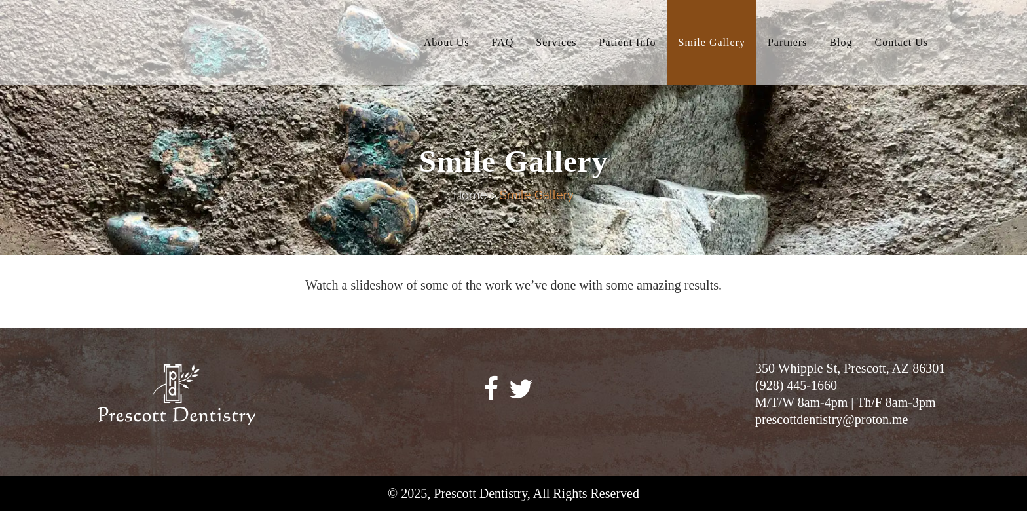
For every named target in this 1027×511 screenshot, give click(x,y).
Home (470, 195)
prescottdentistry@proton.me (831, 419)
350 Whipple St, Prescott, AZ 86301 (850, 368)
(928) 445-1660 (796, 385)
